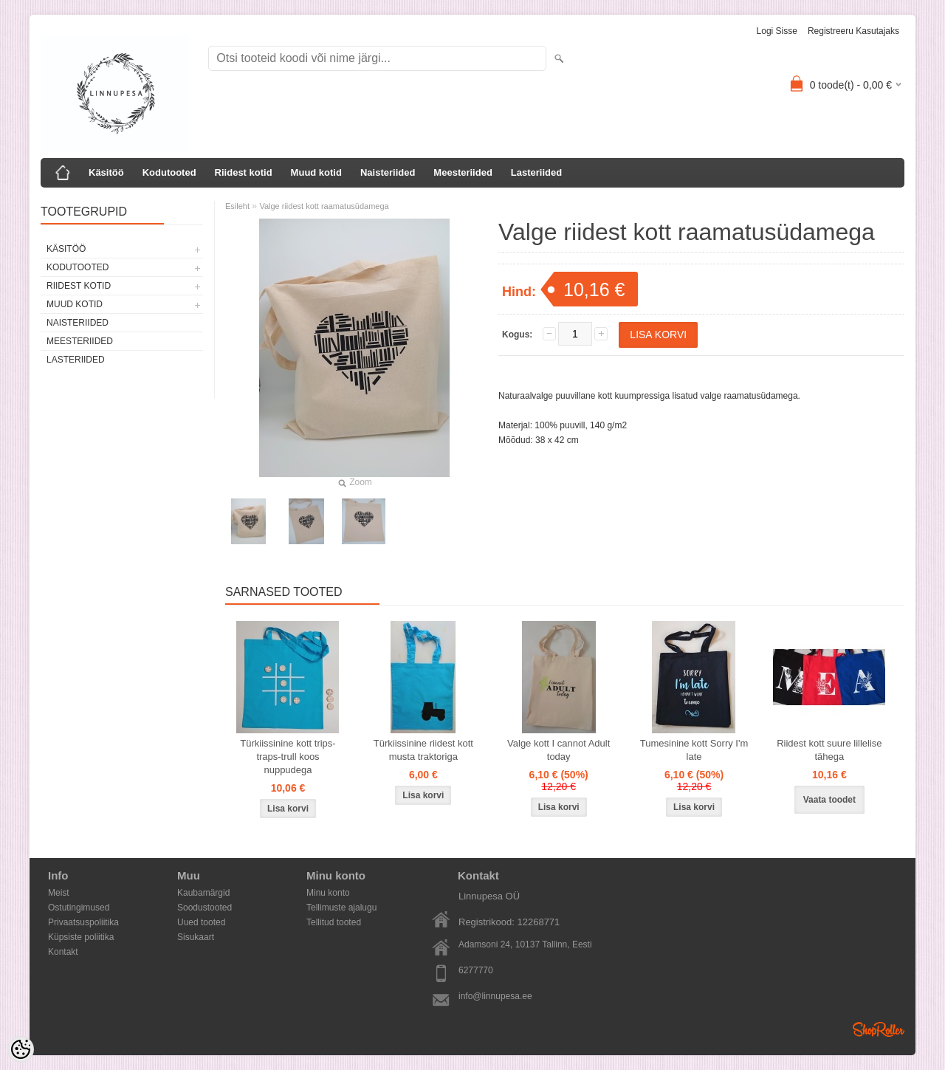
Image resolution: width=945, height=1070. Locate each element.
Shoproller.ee (878, 1029)
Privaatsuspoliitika (83, 922)
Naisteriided (387, 172)
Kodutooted (169, 172)
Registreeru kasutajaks (853, 31)
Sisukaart (195, 937)
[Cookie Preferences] (20, 1049)
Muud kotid (316, 172)
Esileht (237, 206)
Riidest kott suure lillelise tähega (829, 750)
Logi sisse (777, 31)
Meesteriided (462, 172)
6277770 (475, 970)
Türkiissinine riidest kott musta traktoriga (423, 750)
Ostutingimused (78, 907)
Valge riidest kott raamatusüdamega (323, 206)
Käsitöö (106, 172)
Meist (58, 893)
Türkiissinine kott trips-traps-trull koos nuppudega (287, 756)
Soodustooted (204, 907)
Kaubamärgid (203, 893)
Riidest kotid (243, 172)
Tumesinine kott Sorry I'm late (694, 750)
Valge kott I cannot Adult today (558, 750)
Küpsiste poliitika (81, 937)
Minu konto (328, 893)
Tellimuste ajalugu (341, 907)
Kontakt (63, 952)
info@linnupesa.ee (495, 996)
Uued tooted (201, 922)
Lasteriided (536, 172)
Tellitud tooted (333, 922)
